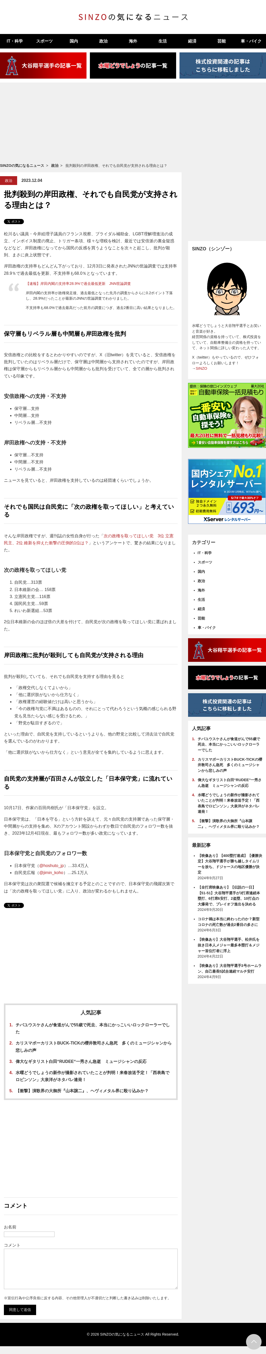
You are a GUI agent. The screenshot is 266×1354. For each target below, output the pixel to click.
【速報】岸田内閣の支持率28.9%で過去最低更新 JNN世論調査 (78, 283)
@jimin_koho (51, 872)
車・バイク (207, 628)
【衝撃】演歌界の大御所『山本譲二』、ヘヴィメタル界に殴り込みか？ (82, 1091)
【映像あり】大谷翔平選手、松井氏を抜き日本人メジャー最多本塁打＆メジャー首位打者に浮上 (229, 945)
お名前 (10, 1227)
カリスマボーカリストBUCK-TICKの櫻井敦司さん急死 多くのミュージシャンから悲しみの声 (230, 765)
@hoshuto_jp (51, 865)
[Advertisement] (133, 122)
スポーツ (44, 41)
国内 (74, 41)
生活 (162, 41)
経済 (192, 41)
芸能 (221, 41)
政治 (103, 41)
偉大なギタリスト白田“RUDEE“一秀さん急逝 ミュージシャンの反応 (81, 1061)
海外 (133, 41)
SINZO (201, 368)
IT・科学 (15, 41)
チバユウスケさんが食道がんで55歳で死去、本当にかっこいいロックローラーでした (229, 744)
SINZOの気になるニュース (22, 165)
